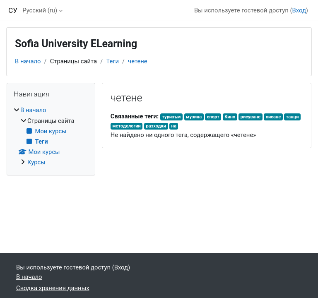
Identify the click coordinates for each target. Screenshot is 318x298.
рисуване (250, 117)
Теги (112, 61)
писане (273, 117)
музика (194, 117)
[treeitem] (51, 136)
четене (137, 61)
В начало (28, 61)
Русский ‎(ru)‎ (39, 10)
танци (292, 117)
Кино (229, 117)
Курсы (36, 162)
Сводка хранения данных (52, 288)
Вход (299, 10)
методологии (126, 126)
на (173, 126)
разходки (156, 126)
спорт (213, 117)
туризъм (171, 117)
